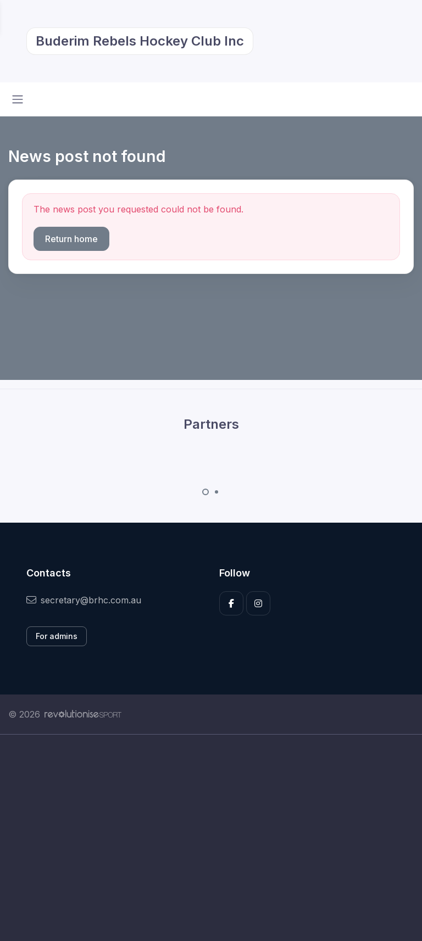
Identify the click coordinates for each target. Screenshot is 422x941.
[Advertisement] (211, 838)
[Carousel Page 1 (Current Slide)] (205, 492)
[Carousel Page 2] (216, 492)
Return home (71, 238)
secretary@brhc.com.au (83, 600)
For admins (56, 636)
